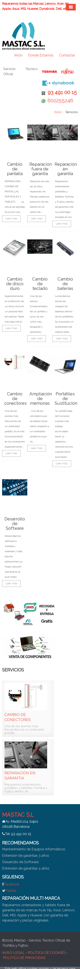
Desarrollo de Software (14, 523)
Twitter (10, 891)
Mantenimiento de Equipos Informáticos (33, 849)
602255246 (60, 100)
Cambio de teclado (40, 283)
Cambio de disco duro (14, 283)
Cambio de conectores (15, 398)
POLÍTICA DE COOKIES (46, 953)
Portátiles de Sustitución (66, 398)
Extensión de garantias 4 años (25, 868)
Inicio (18, 55)
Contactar (67, 55)
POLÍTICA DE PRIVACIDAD (24, 958)
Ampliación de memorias (40, 398)
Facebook (11, 884)
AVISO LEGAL (13, 953)
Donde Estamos (41, 55)
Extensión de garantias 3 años (25, 856)
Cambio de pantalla (15, 169)
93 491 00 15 (62, 92)
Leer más (11, 218)
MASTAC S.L (18, 815)
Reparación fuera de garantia (40, 169)
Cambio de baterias (65, 283)
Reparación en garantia (66, 169)
